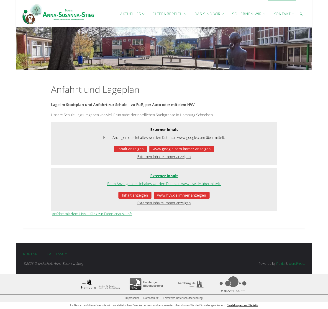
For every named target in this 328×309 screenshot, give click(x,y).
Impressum (57, 254)
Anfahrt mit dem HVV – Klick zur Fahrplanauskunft (92, 213)
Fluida (279, 263)
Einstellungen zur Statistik (242, 305)
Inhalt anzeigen (131, 148)
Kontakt (31, 254)
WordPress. (297, 263)
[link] (301, 13)
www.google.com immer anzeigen (182, 148)
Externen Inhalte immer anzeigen (164, 156)
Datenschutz (151, 298)
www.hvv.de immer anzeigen (181, 195)
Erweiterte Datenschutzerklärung (182, 298)
